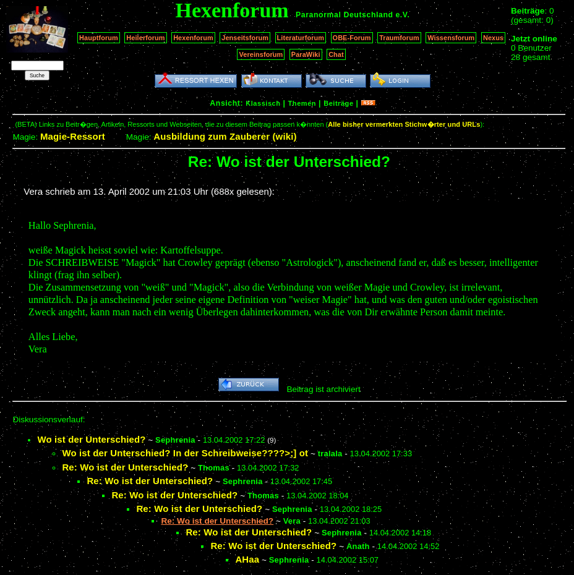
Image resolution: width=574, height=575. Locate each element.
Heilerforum (145, 37)
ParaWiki (305, 54)
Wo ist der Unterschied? (91, 439)
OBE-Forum (352, 37)
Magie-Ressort (72, 136)
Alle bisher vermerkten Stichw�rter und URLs (404, 124)
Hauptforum (98, 37)
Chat (336, 54)
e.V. (402, 15)
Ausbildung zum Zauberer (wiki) (224, 136)
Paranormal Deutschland (344, 15)
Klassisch (263, 103)
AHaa (247, 559)
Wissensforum (450, 37)
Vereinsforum (261, 54)
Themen (302, 103)
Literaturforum (300, 37)
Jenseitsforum (244, 37)
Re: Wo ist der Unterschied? (125, 467)
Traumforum (399, 37)
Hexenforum (193, 37)
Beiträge (338, 103)
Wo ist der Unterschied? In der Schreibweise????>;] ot (185, 453)
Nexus (493, 37)
